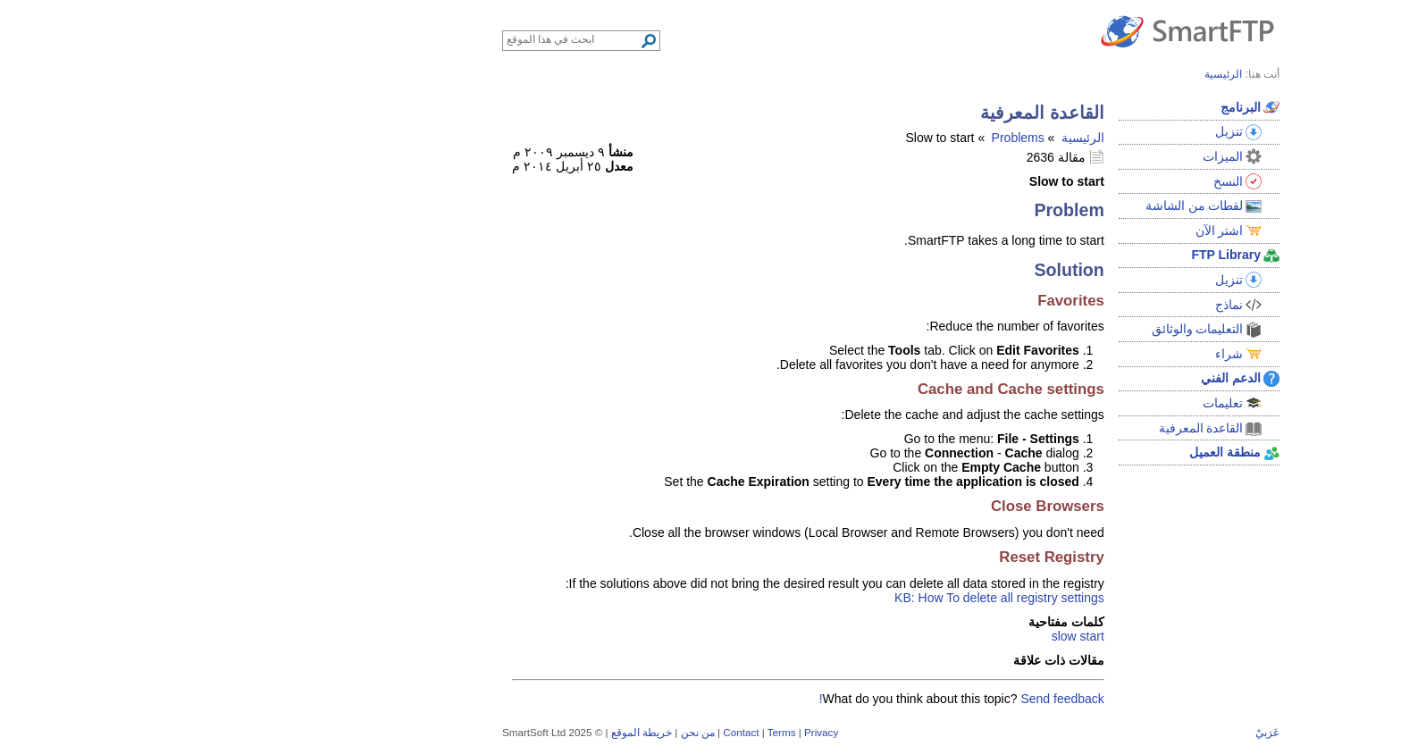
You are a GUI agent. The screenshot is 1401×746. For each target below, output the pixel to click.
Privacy (631, 732)
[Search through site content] (382, 39)
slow (873, 636)
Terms (591, 732)
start (902, 636)
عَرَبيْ (1077, 732)
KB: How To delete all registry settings (809, 598)
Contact (550, 732)
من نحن (507, 732)
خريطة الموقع (451, 732)
